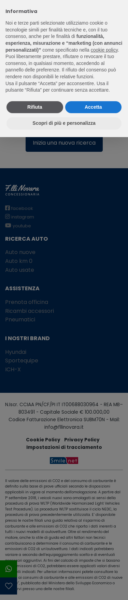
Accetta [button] (93, 107)
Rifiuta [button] (34, 107)
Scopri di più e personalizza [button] (63, 123)
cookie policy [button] (104, 50)
